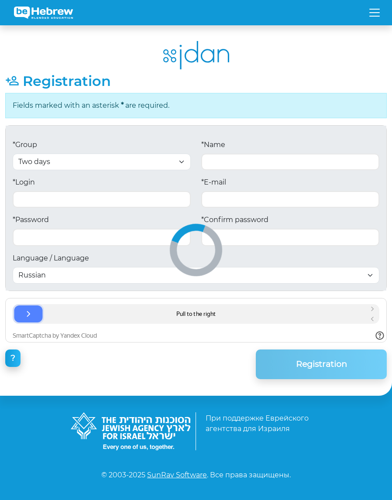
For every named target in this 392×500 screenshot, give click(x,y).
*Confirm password (234, 220)
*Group (25, 144)
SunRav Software (177, 475)
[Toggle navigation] (374, 12)
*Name (213, 144)
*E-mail (213, 182)
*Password (31, 220)
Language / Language (51, 258)
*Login (24, 182)
